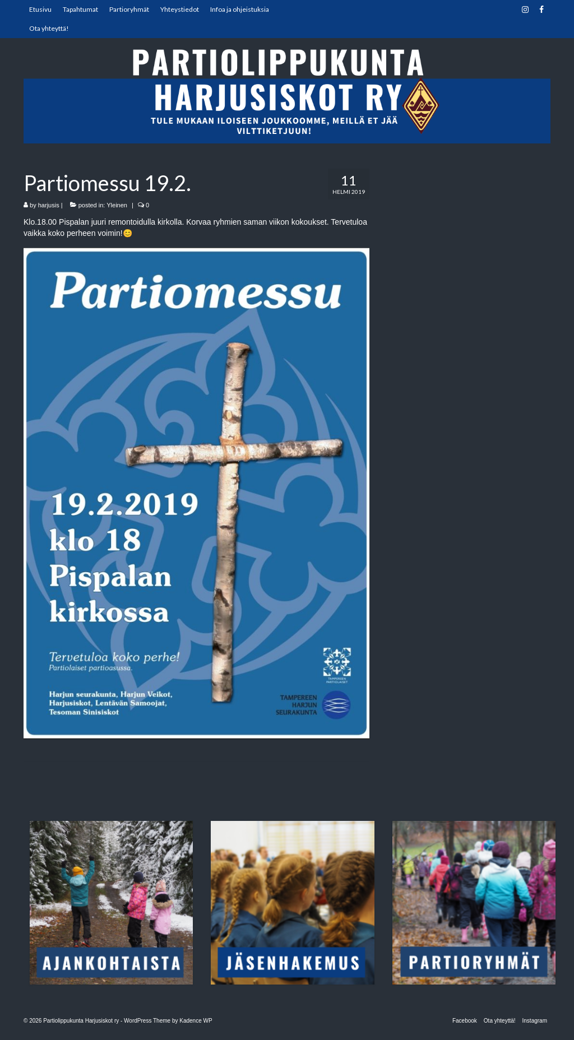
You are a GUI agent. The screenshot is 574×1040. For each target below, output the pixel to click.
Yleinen (117, 205)
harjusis (48, 205)
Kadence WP (195, 1021)
